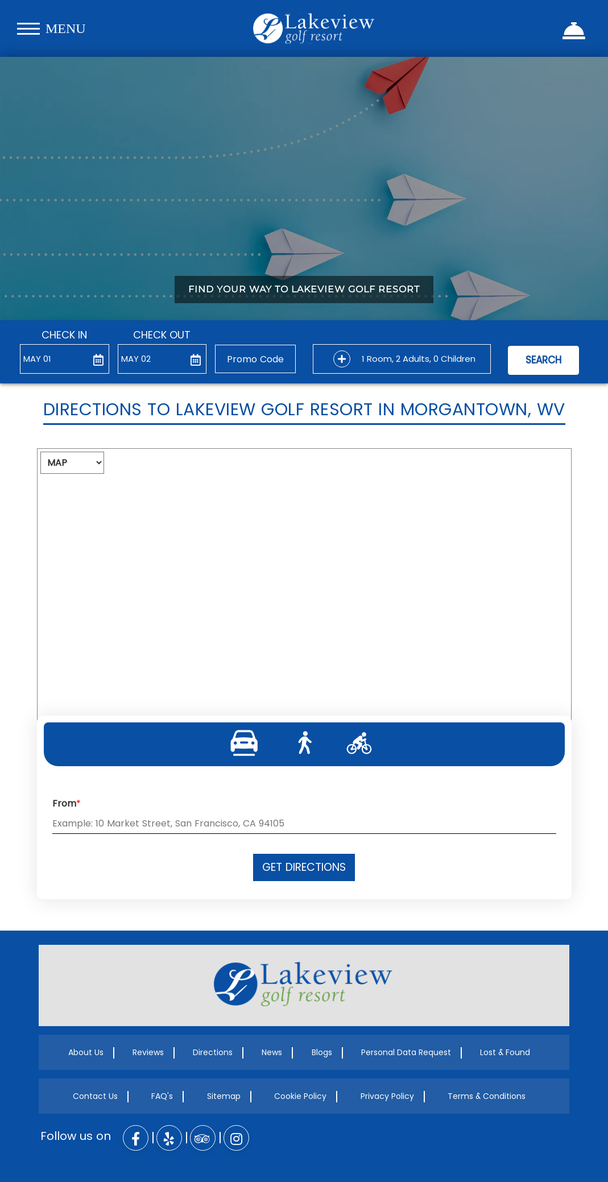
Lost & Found (505, 1052)
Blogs (322, 1052)
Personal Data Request (406, 1052)
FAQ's (162, 1096)
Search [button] (543, 360)
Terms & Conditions (487, 1096)
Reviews (148, 1052)
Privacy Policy (387, 1096)
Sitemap (224, 1096)
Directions (213, 1052)
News (272, 1052)
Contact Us (95, 1096)
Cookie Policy (300, 1096)
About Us (86, 1052)
